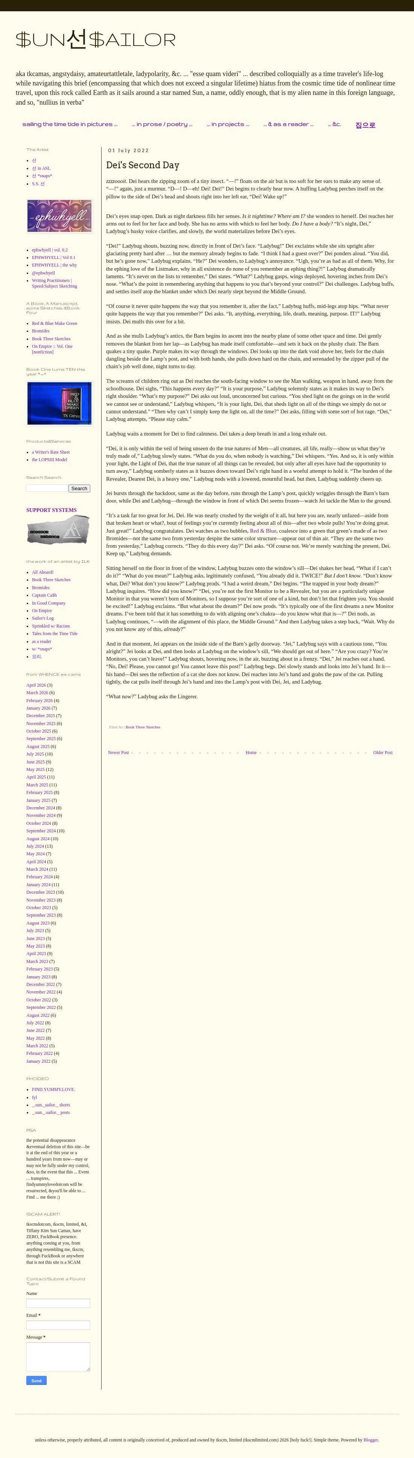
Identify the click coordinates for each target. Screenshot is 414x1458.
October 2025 (38, 731)
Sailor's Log (43, 618)
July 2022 (35, 1022)
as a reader (41, 641)
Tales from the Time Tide (55, 633)
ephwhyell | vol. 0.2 (50, 250)
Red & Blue (263, 531)
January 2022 (38, 1061)
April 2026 (36, 685)
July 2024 (35, 846)
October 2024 (38, 823)
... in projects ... (228, 124)
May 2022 (35, 1038)
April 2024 (36, 861)
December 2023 (40, 892)
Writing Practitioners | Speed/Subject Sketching (54, 283)
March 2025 (37, 785)
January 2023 (38, 977)
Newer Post (118, 752)
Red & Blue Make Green (54, 323)
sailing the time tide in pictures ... (69, 124)
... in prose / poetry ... (162, 124)
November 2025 (41, 723)
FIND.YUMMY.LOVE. (53, 1089)
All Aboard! (43, 572)
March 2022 (37, 1045)
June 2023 (35, 938)
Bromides (41, 331)
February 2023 (39, 969)
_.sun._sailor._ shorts (51, 1105)
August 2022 (38, 1015)
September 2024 (41, 830)
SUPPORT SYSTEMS (51, 510)
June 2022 (35, 1030)
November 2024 (41, 815)
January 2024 (38, 884)
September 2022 (41, 1007)
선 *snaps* (42, 175)
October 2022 (38, 999)
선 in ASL (41, 168)
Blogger (371, 1440)
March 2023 (37, 961)
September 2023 (41, 915)
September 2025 (41, 738)
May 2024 (35, 853)
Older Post (383, 752)
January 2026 (38, 708)
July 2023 (35, 930)
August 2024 (38, 838)
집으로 (365, 125)
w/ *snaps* (42, 649)
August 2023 (38, 923)
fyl (34, 1097)
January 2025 (38, 800)
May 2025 (35, 769)
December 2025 (40, 715)
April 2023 (36, 953)
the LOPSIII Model (49, 459)
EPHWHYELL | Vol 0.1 (54, 257)
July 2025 (35, 754)
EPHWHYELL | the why (54, 265)
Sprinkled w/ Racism (51, 626)
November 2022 (41, 992)
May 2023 (35, 946)
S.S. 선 (38, 183)
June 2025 (35, 762)
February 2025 (39, 792)
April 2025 (36, 777)
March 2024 (37, 869)
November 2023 (41, 900)
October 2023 (38, 907)
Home (251, 752)
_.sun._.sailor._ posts (51, 1112)
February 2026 (39, 700)
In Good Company (48, 603)
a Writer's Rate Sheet (51, 452)
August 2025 (38, 746)
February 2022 (39, 1053)
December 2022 (40, 984)
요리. (37, 656)
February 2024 (39, 876)
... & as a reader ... (288, 124)
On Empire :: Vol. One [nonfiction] (52, 349)
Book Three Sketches (143, 727)
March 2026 (37, 692)
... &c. (334, 124)
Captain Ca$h (44, 595)
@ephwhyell (43, 273)
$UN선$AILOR (96, 39)
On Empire (42, 610)
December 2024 (40, 808)
